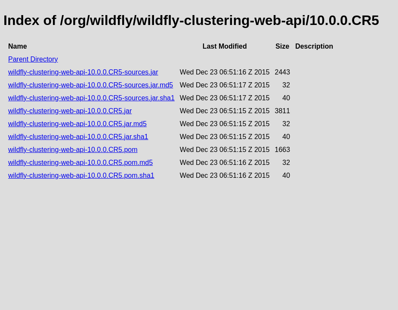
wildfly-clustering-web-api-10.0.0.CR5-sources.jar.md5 (90, 85)
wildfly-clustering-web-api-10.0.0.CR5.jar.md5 (77, 123)
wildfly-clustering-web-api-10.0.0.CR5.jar (70, 111)
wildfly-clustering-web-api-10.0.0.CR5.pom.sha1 (81, 175)
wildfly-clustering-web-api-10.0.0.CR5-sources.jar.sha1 (91, 98)
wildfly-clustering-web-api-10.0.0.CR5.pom (73, 149)
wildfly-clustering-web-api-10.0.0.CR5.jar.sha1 (78, 136)
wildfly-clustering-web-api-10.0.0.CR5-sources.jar (83, 72)
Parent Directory (33, 59)
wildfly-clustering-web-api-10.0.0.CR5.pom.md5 (80, 162)
